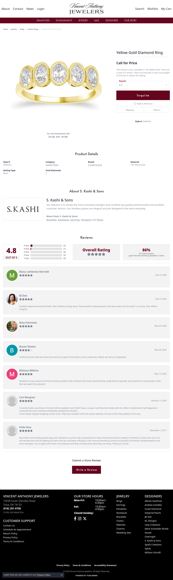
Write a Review (86, 470)
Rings (22, 29)
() (64, 245)
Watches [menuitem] (120, 524)
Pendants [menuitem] (121, 508)
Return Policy (10, 533)
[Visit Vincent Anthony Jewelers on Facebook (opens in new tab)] (75, 519)
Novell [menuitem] (148, 532)
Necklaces (63, 219)
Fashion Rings (32, 29)
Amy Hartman (28, 322)
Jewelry (83, 20)
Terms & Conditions (13, 541)
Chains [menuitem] (120, 520)
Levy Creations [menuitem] (152, 524)
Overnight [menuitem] (150, 536)
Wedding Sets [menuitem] (123, 532)
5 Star (26, 245)
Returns (157, 110)
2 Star (26, 255)
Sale (96, 20)
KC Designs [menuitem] (151, 520)
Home (5, 29)
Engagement (64, 20)
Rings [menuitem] (119, 500)
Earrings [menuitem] (120, 504)
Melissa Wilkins (29, 370)
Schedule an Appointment (17, 529)
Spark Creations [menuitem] (153, 544)
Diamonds (43, 20)
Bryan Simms (27, 346)
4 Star (26, 248)
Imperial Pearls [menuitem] (153, 512)
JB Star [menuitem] (148, 516)
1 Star (26, 258)
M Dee (23, 295)
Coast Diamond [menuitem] (153, 508)
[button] (40, 8)
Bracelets (51, 219)
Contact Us (9, 525)
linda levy (25, 427)
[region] (58, 82)
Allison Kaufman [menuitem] (153, 500)
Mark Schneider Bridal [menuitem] (156, 528)
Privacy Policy (10, 537)
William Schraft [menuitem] (153, 552)
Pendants (86, 219)
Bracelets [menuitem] (121, 516)
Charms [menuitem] (120, 528)
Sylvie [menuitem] (148, 548)
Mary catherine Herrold (34, 271)
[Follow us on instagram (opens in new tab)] (79, 519)
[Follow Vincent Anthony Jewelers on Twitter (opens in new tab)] (85, 519)
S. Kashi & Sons (95, 165)
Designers (112, 20)
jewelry (14, 29)
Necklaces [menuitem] (121, 512)
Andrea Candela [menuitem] (153, 504)
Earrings (75, 219)
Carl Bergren (27, 397)
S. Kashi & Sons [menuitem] (153, 540)
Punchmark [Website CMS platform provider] (92, 575)
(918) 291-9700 (58, 136)
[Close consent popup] (62, 575)
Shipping (130, 110)
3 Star (26, 252)
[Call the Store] (12, 508)
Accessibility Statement (105, 565)
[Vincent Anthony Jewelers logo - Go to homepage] (86, 9)
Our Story (130, 20)
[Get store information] (13, 512)
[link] (6, 8)
